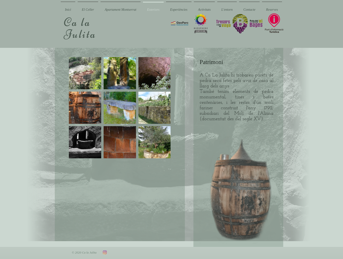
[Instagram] (105, 252)
